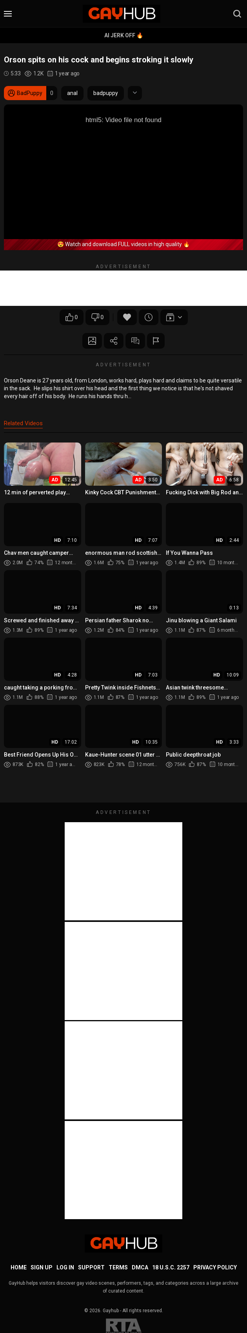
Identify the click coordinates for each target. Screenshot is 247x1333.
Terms (118, 1267)
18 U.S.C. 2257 (170, 1267)
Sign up (42, 1267)
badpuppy (105, 93)
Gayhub (111, 1310)
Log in (65, 1267)
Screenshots (92, 341)
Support (91, 1267)
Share (114, 341)
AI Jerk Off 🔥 (123, 35)
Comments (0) (135, 341)
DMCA (140, 1267)
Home (19, 1267)
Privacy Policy (215, 1267)
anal (72, 93)
